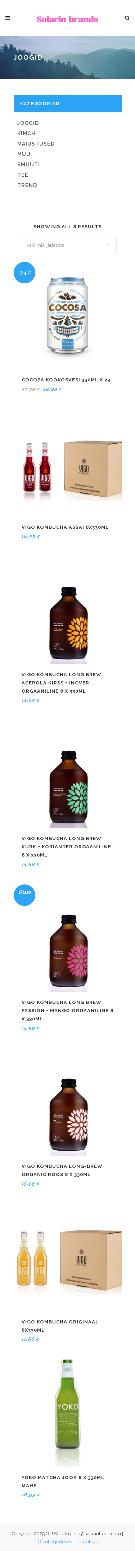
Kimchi (27, 133)
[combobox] (68, 245)
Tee (22, 175)
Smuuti (28, 164)
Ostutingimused (55, 1541)
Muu (24, 154)
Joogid (28, 123)
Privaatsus (87, 1541)
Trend (27, 185)
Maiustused (36, 144)
